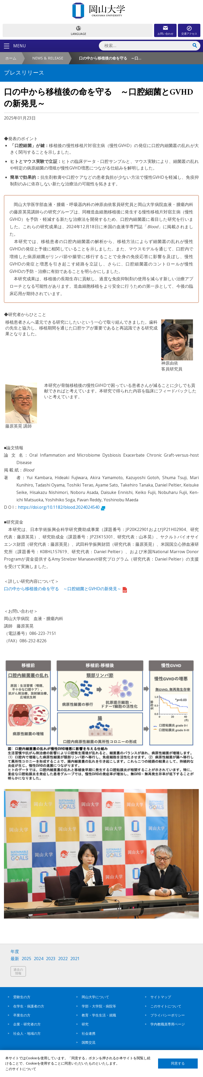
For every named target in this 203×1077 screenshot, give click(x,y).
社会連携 (88, 1033)
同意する (178, 1063)
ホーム (10, 58)
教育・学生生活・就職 (99, 1015)
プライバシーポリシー (167, 1015)
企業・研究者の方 (27, 1024)
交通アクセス (189, 33)
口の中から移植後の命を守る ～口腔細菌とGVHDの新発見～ (65, 589)
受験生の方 (21, 996)
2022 (63, 958)
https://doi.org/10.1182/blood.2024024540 (61, 507)
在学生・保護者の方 (28, 1006)
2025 (26, 958)
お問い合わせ (165, 33)
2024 (38, 958)
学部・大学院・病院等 (99, 1006)
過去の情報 (18, 971)
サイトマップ (160, 996)
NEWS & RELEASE (47, 58)
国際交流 (88, 1042)
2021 (75, 958)
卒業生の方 (21, 1015)
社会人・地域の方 (27, 1033)
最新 (15, 958)
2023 (51, 958)
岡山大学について (95, 996)
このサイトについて (165, 1006)
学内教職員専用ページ (167, 1024)
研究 (85, 1024)
